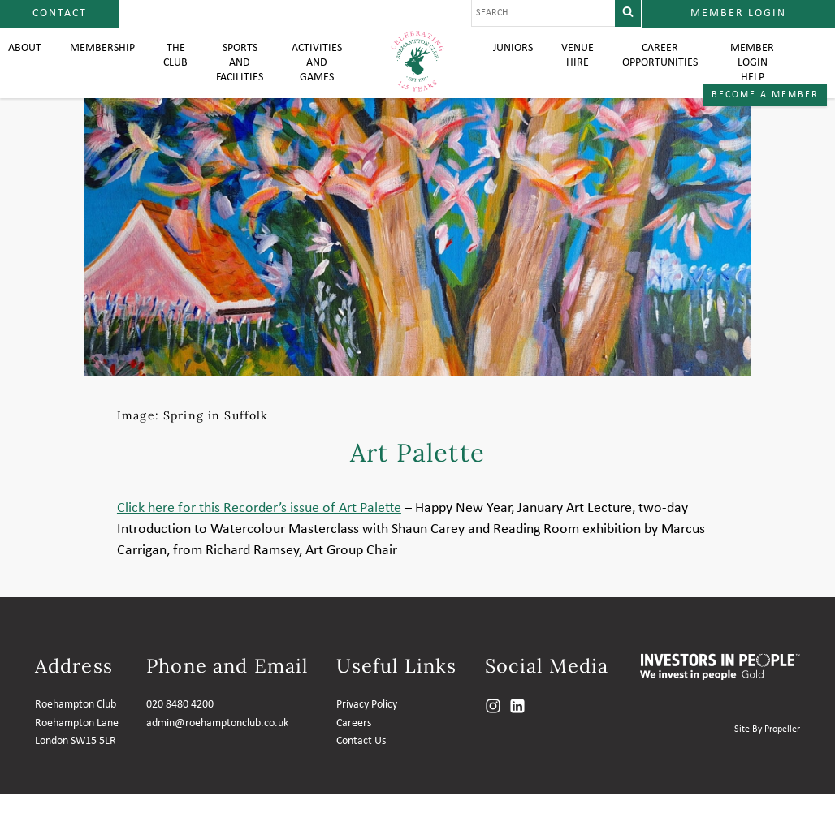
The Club (167, 73)
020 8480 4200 (180, 737)
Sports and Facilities (234, 81)
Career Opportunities (668, 73)
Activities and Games (315, 81)
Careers (353, 756)
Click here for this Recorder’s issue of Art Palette (259, 541)
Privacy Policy (366, 737)
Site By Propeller (767, 762)
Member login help (763, 81)
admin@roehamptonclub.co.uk (217, 756)
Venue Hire (581, 73)
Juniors (514, 64)
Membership (90, 64)
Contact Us (361, 774)
